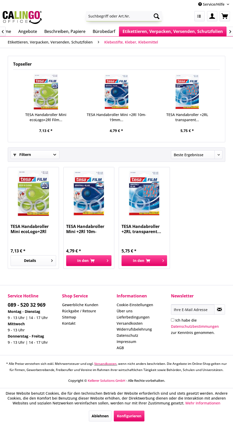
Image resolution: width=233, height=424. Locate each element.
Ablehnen (100, 415)
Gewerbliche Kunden (80, 304)
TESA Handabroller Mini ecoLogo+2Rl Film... (45, 117)
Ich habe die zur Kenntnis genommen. (195, 326)
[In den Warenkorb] (88, 260)
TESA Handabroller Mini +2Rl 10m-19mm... (116, 117)
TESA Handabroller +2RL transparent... (187, 117)
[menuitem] (124, 16)
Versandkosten (130, 323)
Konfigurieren (129, 415)
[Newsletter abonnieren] (219, 309)
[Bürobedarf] (104, 31)
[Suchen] (156, 16)
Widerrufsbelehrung (134, 329)
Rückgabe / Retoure (79, 310)
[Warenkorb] (225, 16)
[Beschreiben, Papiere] (65, 31)
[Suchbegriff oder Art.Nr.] (124, 16)
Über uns (125, 310)
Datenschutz (127, 335)
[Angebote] (28, 31)
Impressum (126, 341)
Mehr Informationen (202, 403)
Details (38, 260)
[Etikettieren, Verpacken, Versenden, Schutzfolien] (173, 31)
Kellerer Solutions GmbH (106, 380)
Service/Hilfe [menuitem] (212, 4)
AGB (120, 347)
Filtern (22, 154)
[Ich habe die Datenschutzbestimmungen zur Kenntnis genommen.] (172, 320)
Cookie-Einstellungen (135, 304)
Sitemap (69, 317)
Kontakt (68, 323)
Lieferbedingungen (133, 317)
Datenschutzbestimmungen (195, 326)
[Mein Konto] (212, 16)
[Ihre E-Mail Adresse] (192, 309)
